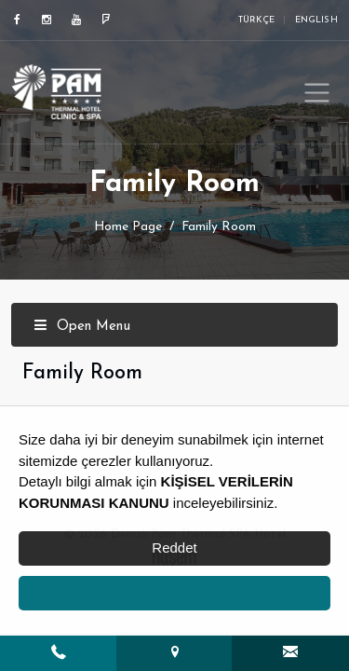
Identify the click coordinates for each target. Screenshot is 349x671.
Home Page (128, 227)
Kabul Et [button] (174, 592)
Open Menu (82, 327)
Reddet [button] (174, 547)
